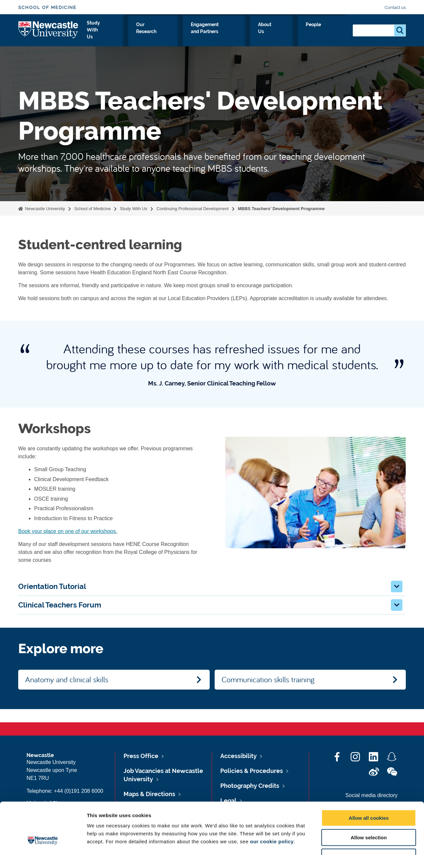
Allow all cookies (369, 774)
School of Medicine (47, 7)
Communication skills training (268, 679)
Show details (347, 842)
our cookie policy (272, 797)
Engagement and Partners (245, 32)
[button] (396, 586)
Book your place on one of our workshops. (67, 531)
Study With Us (138, 32)
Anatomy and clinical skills (66, 679)
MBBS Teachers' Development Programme (281, 208)
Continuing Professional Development (192, 208)
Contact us (395, 7)
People (333, 32)
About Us (301, 32)
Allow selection (368, 793)
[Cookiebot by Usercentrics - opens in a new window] (43, 842)
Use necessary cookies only (369, 813)
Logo (48, 31)
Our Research (184, 32)
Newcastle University (44, 208)
